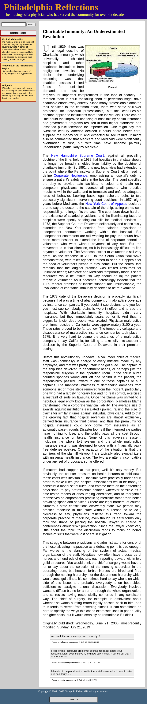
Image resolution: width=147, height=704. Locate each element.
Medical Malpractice (12, 39)
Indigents (7, 85)
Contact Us (73, 699)
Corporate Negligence (70, 175)
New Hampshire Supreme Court (77, 155)
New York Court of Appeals (106, 204)
